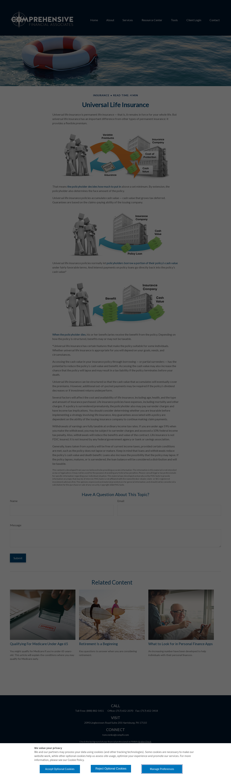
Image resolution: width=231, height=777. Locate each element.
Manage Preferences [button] (162, 769)
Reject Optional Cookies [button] (111, 768)
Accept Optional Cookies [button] (59, 769)
